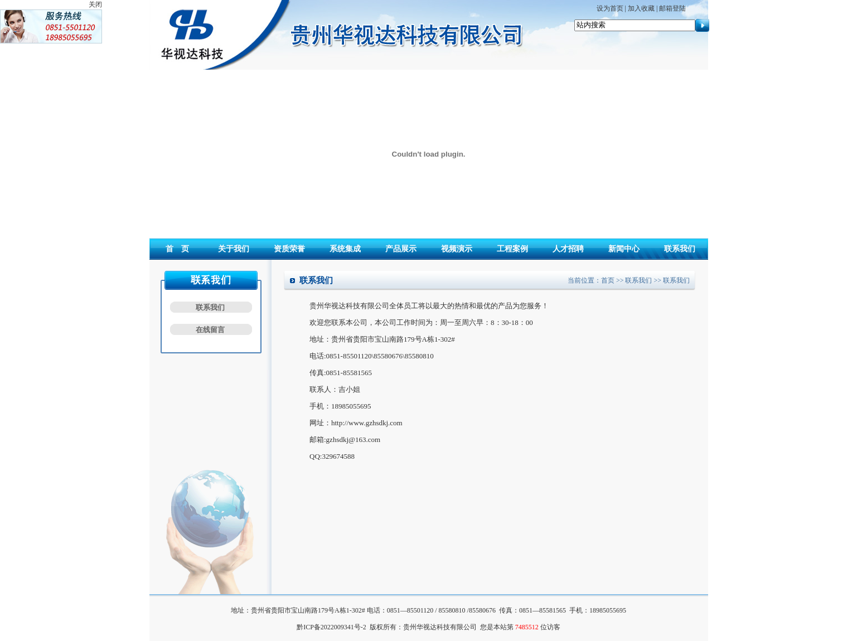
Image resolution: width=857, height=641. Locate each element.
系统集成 (345, 249)
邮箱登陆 (672, 8)
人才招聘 (568, 249)
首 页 (177, 249)
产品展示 (401, 249)
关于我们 (233, 249)
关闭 (95, 4)
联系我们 (679, 249)
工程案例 (512, 249)
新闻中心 (624, 249)
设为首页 (610, 8)
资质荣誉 (289, 249)
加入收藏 (641, 8)
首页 (607, 280)
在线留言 (210, 330)
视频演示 (456, 249)
